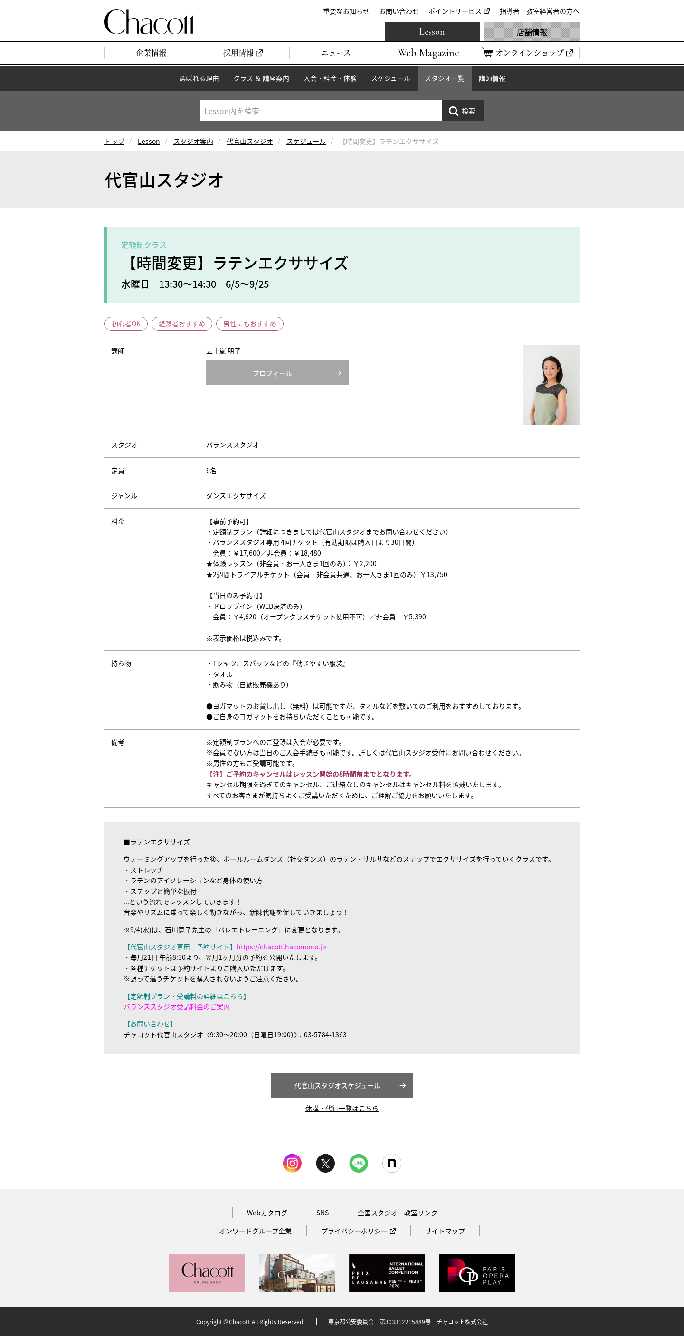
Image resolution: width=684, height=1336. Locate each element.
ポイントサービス (455, 11)
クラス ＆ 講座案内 (261, 78)
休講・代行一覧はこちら (342, 1108)
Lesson (432, 32)
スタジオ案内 (193, 141)
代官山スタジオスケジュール (337, 1085)
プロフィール (273, 373)
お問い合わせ (399, 11)
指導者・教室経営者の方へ (540, 11)
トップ (114, 141)
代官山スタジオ (250, 141)
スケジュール (390, 78)
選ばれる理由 (199, 78)
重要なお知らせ (346, 11)
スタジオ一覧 (445, 78)
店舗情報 (532, 32)
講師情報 (492, 78)
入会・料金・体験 (330, 78)
